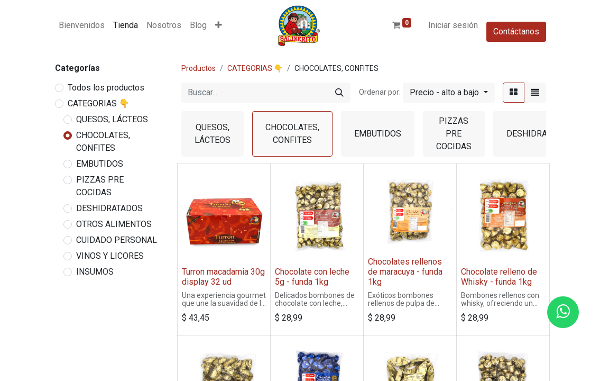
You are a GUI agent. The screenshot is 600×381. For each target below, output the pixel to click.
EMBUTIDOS (99, 164)
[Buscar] (339, 93)
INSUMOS (95, 272)
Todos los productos (106, 88)
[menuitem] (81, 25)
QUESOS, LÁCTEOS (112, 119)
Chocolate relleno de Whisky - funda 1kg (499, 277)
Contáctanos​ (516, 31)
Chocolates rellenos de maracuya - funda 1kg (405, 272)
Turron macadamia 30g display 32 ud (223, 277)
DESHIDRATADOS (109, 208)
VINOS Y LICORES (110, 256)
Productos (198, 68)
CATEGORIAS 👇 (99, 103)
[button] (218, 25)
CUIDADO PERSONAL (116, 240)
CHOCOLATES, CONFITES (103, 141)
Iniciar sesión (453, 25)
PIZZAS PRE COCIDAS (100, 186)
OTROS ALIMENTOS (114, 224)
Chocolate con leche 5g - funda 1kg (312, 277)
